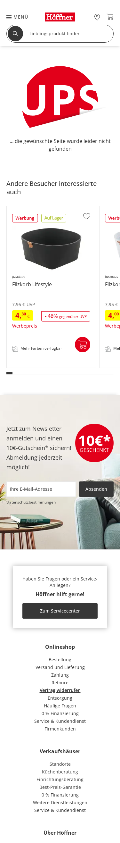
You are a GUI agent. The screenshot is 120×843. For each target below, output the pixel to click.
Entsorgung (60, 698)
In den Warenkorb (82, 344)
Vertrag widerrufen (60, 690)
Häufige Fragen (60, 706)
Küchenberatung (60, 772)
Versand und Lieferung (60, 667)
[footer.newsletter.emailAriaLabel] (41, 489)
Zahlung (60, 675)
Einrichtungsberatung (60, 779)
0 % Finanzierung (60, 713)
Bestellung (60, 659)
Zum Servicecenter (60, 611)
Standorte (60, 764)
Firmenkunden (60, 729)
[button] (14, 17)
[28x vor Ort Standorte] (97, 17)
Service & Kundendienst (60, 721)
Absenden (96, 489)
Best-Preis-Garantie (60, 787)
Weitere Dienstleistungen (60, 802)
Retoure (60, 683)
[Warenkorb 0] (110, 17)
